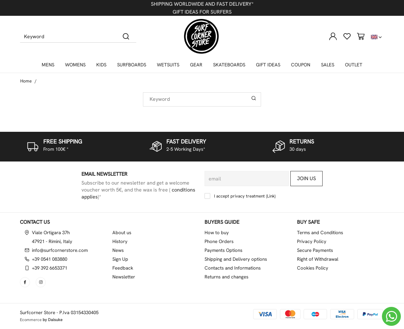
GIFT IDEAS (268, 65)
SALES (327, 65)
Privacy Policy (311, 241)
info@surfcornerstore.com (60, 250)
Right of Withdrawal (317, 259)
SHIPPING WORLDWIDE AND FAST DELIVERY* (202, 4)
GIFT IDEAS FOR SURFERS (202, 12)
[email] (247, 178)
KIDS (101, 65)
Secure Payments (315, 250)
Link (271, 196)
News (118, 250)
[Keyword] (68, 36)
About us (121, 232)
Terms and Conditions (320, 232)
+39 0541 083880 (49, 259)
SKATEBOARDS (229, 65)
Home (26, 81)
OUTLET (353, 65)
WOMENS (75, 65)
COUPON (300, 65)
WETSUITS (168, 65)
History (120, 241)
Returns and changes (226, 277)
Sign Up (120, 259)
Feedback (122, 268)
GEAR (196, 65)
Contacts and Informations (233, 268)
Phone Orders (219, 241)
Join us (306, 178)
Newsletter (123, 277)
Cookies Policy (312, 268)
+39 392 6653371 (49, 268)
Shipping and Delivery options (236, 259)
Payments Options (223, 250)
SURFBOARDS (131, 65)
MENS (48, 65)
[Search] (126, 36)
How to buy (217, 232)
